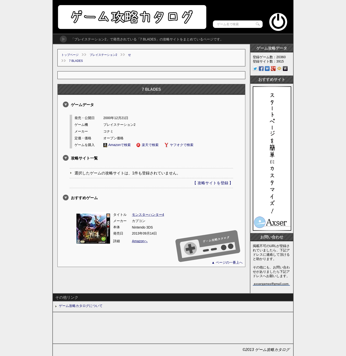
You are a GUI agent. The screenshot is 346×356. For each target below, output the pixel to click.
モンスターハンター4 (148, 214)
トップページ (70, 55)
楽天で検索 (147, 145)
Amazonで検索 (117, 145)
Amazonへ (140, 241)
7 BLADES (76, 61)
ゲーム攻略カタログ (132, 17)
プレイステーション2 (103, 55)
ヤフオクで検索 (178, 145)
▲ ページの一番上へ (227, 262)
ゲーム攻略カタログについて (81, 306)
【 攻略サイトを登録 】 (212, 183)
